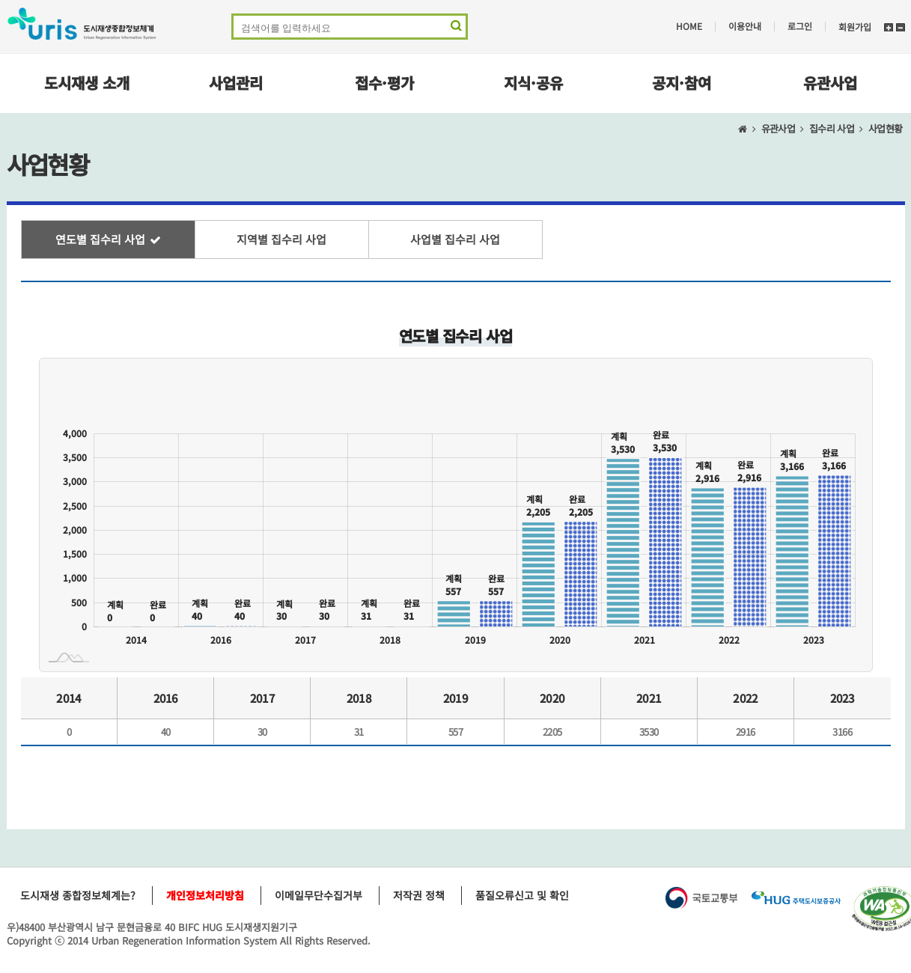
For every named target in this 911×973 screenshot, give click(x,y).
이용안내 (744, 26)
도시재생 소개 (87, 83)
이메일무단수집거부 (318, 895)
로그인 (799, 26)
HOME (689, 26)
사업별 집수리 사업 (455, 239)
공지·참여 (681, 83)
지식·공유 (533, 83)
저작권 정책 (419, 895)
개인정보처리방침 (205, 895)
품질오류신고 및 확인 (522, 895)
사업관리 (236, 83)
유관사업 (830, 83)
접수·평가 (384, 83)
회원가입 (854, 26)
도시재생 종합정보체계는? (77, 895)
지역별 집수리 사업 (281, 239)
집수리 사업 (831, 128)
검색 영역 (455, 29)
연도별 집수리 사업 (100, 239)
